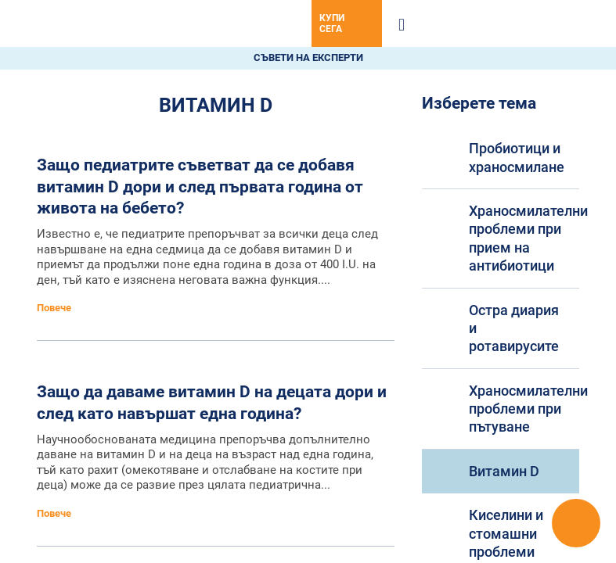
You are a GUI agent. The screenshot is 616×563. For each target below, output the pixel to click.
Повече (55, 308)
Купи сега (331, 23)
